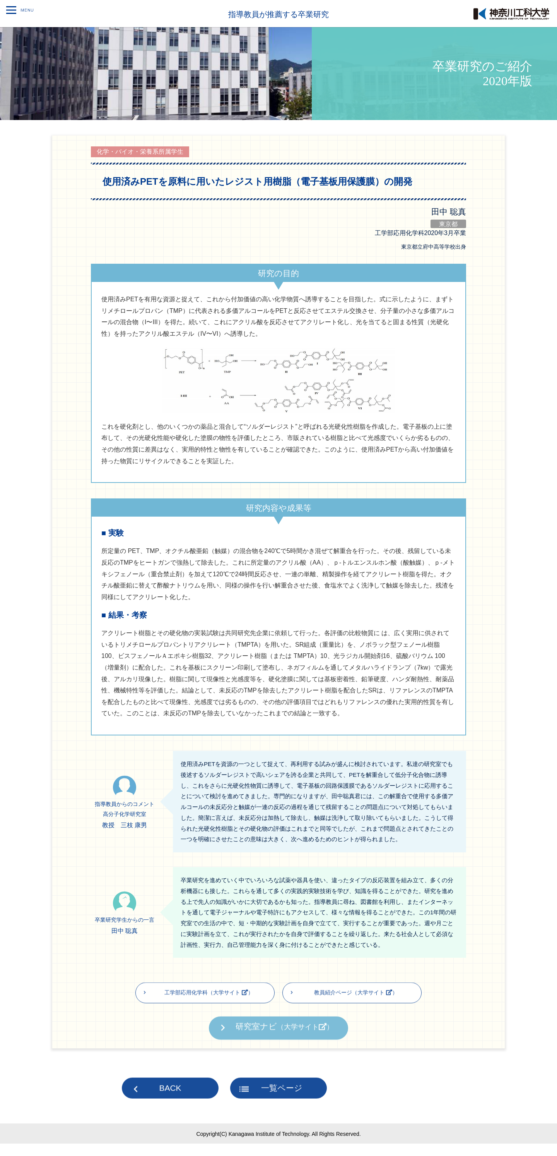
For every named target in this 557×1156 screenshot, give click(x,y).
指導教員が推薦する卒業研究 (279, 14)
